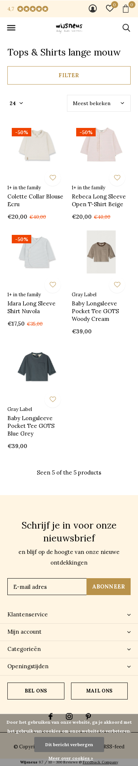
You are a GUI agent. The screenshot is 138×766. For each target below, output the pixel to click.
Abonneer (108, 586)
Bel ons (36, 691)
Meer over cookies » (71, 758)
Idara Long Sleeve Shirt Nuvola (31, 307)
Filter (69, 75)
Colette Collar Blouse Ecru (35, 200)
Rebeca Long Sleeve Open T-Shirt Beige (99, 200)
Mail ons (99, 691)
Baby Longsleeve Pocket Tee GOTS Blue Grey (30, 426)
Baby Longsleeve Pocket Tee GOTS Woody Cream (95, 311)
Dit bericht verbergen (69, 744)
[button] (11, 28)
